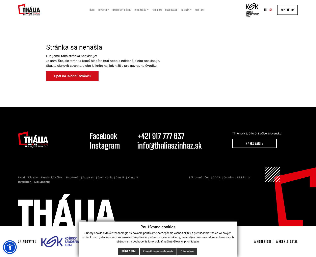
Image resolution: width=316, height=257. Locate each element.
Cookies (228, 177)
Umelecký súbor (52, 177)
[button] (10, 247)
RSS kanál (243, 177)
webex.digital (287, 241)
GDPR (216, 177)
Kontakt (133, 177)
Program (89, 177)
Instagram (105, 145)
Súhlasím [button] (129, 251)
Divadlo (33, 177)
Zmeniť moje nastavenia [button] (158, 251)
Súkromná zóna (199, 177)
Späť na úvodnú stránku (72, 76)
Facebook (103, 136)
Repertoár (73, 177)
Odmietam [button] (187, 251)
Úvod (21, 177)
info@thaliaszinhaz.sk (169, 145)
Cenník (120, 177)
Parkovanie (254, 143)
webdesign (262, 241)
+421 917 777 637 (160, 136)
